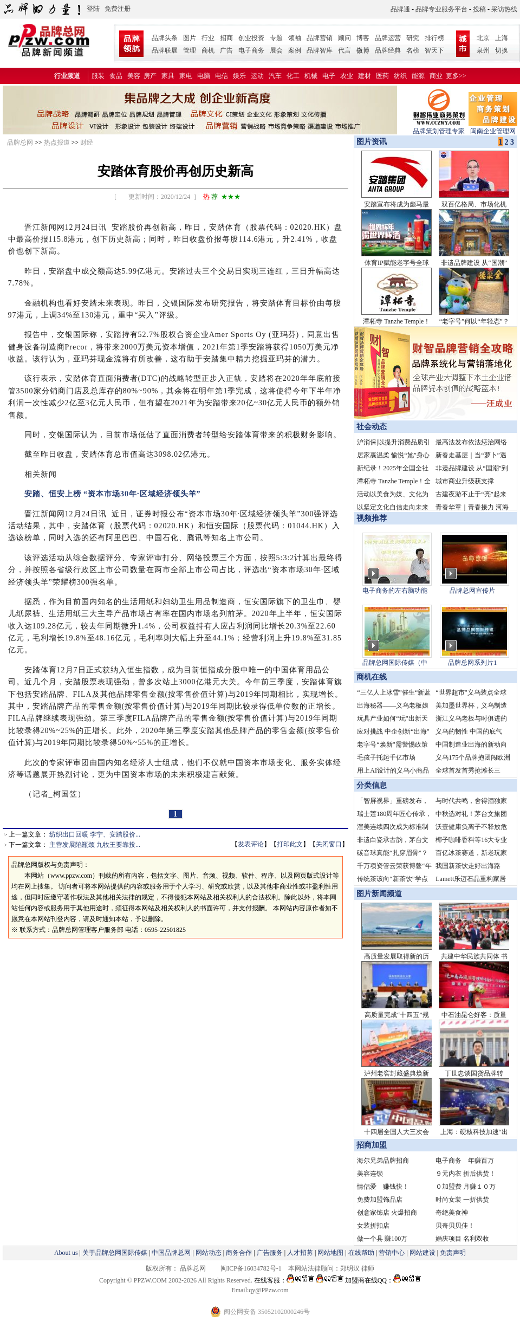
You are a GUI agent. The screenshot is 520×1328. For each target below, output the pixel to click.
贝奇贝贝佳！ (454, 1225)
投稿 (479, 9)
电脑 (203, 76)
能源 (418, 76)
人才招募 (300, 1252)
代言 (344, 50)
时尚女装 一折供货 (462, 1199)
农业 (346, 76)
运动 (257, 76)
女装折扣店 (373, 1225)
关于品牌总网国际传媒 (114, 1252)
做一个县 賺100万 (382, 1238)
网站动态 (209, 1252)
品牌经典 (388, 50)
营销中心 (392, 1252)
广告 (226, 50)
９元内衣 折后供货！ (465, 1173)
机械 (310, 76)
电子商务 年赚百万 (464, 1160)
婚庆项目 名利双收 (462, 1238)
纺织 (400, 76)
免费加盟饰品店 (379, 1199)
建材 (364, 76)
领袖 (294, 38)
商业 (436, 76)
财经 (86, 142)
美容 (133, 76)
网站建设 (422, 1252)
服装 (98, 76)
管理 (189, 50)
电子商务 (251, 50)
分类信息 (371, 785)
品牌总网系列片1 (472, 662)
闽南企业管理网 (493, 127)
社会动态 (371, 427)
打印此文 (290, 844)
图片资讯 (370, 142)
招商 (226, 38)
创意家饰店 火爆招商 (387, 1212)
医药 (382, 76)
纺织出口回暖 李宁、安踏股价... (94, 834)
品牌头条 (165, 38)
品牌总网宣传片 (472, 590)
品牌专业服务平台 (441, 9)
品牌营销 (320, 38)
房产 (150, 76)
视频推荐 (371, 518)
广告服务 (270, 1252)
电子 (328, 76)
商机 (208, 50)
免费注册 (118, 8)
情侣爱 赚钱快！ (383, 1186)
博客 (362, 38)
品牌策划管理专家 (439, 127)
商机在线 (371, 677)
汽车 (275, 76)
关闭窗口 (329, 844)
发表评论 (251, 844)
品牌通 (400, 9)
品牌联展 (165, 50)
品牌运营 (388, 38)
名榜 (412, 50)
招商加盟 (371, 1145)
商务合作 (239, 1252)
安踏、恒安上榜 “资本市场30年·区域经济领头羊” (108, 494)
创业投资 (251, 38)
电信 (221, 76)
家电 (185, 76)
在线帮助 (361, 1252)
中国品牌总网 (171, 1252)
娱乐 (239, 76)
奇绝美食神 (451, 1212)
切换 (501, 50)
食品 (115, 76)
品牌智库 (320, 50)
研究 (412, 38)
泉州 (483, 50)
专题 (276, 38)
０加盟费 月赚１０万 (465, 1186)
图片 (189, 38)
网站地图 (330, 1252)
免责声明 (452, 1252)
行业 (208, 38)
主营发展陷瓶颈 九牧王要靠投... (94, 844)
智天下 (434, 50)
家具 (167, 76)
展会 (276, 50)
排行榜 (434, 38)
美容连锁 (370, 1173)
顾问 (344, 38)
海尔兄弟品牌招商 (383, 1160)
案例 (294, 50)
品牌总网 (20, 142)
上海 (501, 38)
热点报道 (57, 142)
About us (66, 1252)
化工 (293, 76)
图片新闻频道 (379, 894)
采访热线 (504, 9)
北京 (483, 38)
